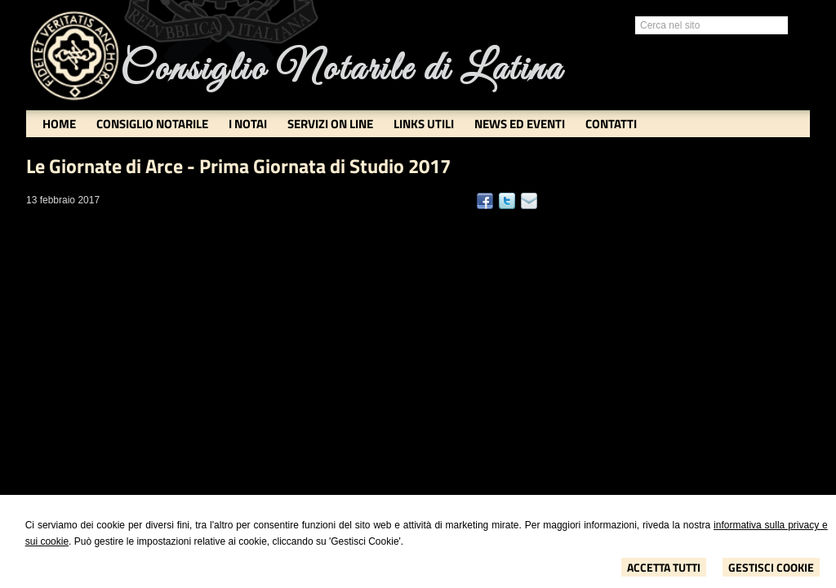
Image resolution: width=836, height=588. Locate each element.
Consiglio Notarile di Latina (341, 70)
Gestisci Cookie (771, 567)
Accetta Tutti (663, 567)
